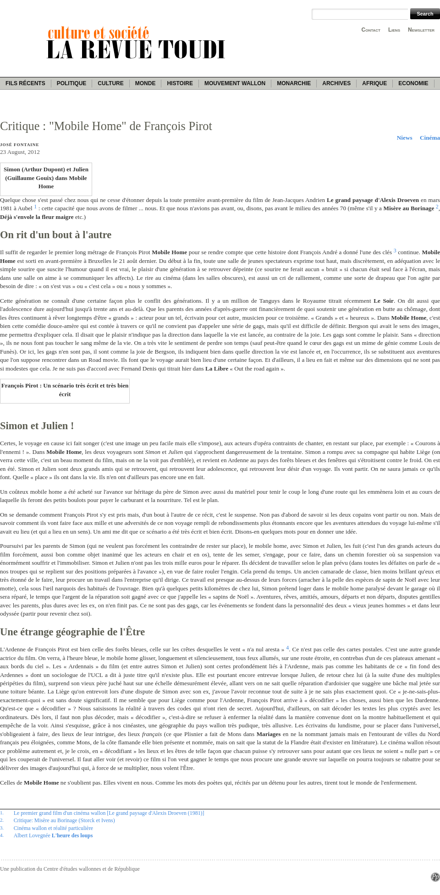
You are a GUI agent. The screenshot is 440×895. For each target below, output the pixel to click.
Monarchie (294, 83)
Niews (404, 137)
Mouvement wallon (234, 83)
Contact (371, 30)
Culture (110, 83)
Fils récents (25, 83)
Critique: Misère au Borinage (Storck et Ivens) (64, 820)
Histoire (179, 83)
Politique (72, 83)
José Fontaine (19, 144)
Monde (145, 83)
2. (2, 820)
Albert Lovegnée (53, 835)
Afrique (374, 83)
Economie (413, 83)
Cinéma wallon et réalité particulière (53, 828)
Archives (336, 83)
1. (2, 812)
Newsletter (421, 30)
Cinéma (430, 137)
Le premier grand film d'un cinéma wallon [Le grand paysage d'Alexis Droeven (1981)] (109, 813)
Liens (394, 30)
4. (2, 835)
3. (2, 827)
